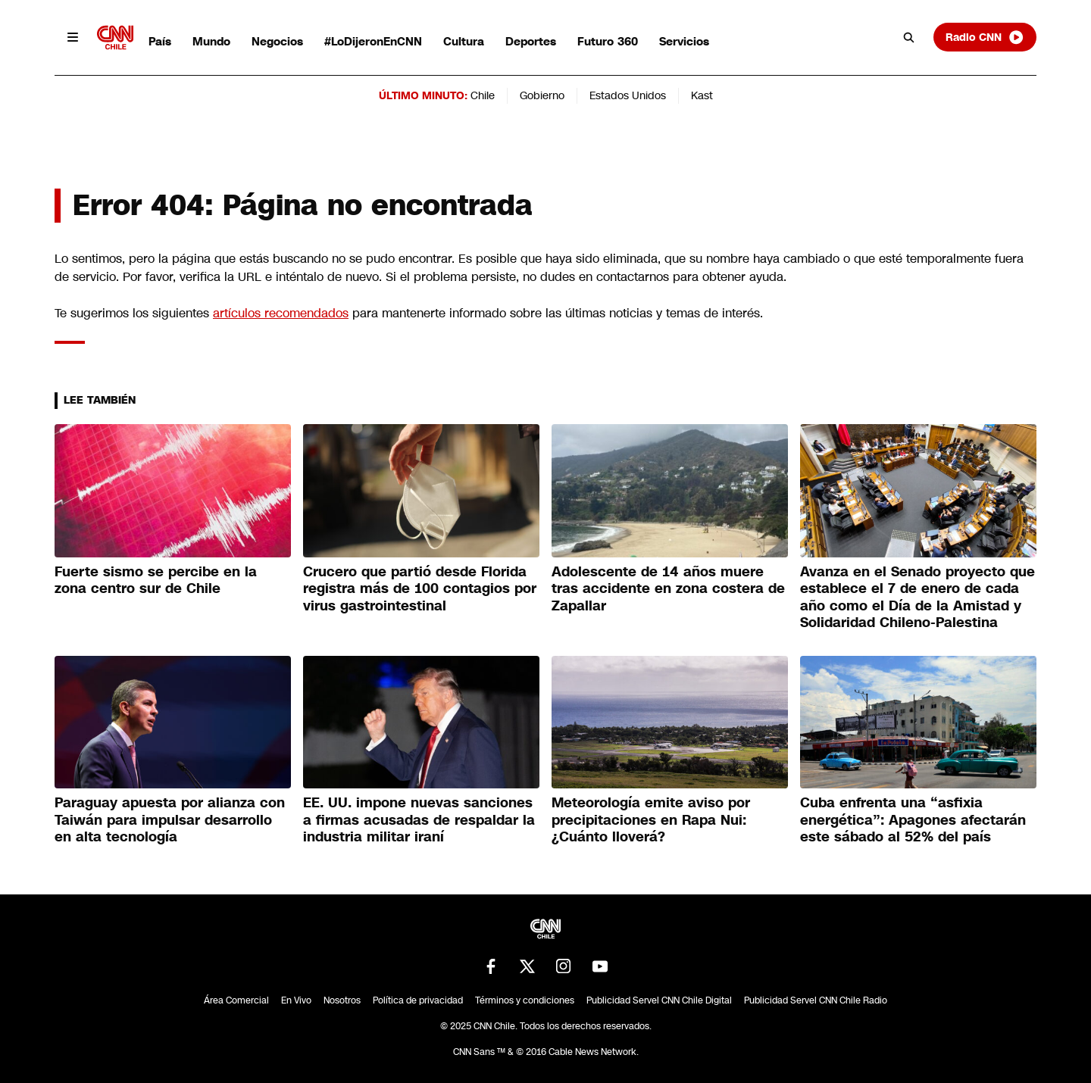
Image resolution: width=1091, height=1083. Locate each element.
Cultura (463, 41)
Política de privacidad (418, 1000)
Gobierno (542, 95)
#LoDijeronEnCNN (373, 41)
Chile (482, 95)
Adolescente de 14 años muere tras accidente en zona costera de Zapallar (668, 589)
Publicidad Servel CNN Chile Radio (815, 1000)
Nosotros (342, 1000)
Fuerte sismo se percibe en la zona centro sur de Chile (156, 580)
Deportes (530, 41)
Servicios (684, 41)
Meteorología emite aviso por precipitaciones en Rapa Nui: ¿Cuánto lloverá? (651, 820)
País (159, 41)
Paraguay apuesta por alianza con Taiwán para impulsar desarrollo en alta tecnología (170, 820)
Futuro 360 (607, 41)
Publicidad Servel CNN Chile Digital (659, 1000)
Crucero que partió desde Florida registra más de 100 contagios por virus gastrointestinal (419, 589)
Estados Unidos (627, 95)
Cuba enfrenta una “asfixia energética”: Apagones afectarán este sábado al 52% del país (913, 820)
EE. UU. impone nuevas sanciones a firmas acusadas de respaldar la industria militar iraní (419, 820)
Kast (702, 95)
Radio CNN (985, 37)
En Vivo (296, 1000)
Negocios (277, 41)
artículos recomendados (281, 313)
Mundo (211, 41)
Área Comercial (236, 1000)
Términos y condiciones (524, 1000)
